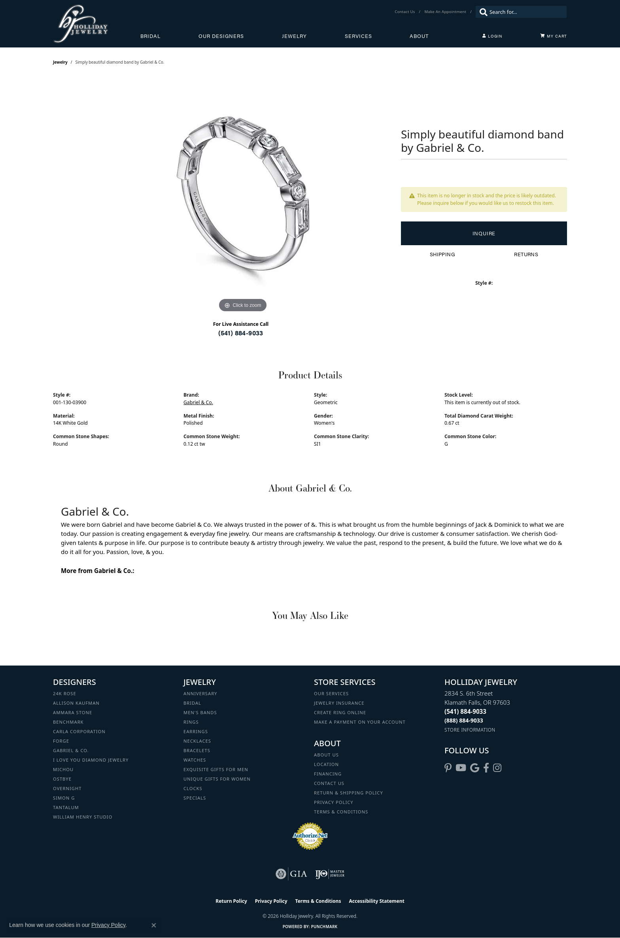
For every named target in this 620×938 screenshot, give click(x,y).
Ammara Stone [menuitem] (72, 712)
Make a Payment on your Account (360, 722)
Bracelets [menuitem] (196, 750)
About (419, 36)
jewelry (60, 62)
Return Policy (231, 901)
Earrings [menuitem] (195, 731)
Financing (328, 774)
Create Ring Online (340, 712)
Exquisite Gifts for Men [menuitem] (215, 769)
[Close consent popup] (153, 925)
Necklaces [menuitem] (197, 741)
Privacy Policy (333, 802)
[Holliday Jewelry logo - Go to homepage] (96, 23)
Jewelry (294, 36)
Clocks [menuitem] (192, 788)
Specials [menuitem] (194, 798)
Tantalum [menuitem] (66, 807)
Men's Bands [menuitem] (200, 712)
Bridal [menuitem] (192, 703)
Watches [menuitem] (194, 760)
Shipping (442, 254)
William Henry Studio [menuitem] (82, 817)
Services (358, 36)
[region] (242, 195)
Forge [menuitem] (61, 741)
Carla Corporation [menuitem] (79, 731)
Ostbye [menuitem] (62, 779)
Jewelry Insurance (339, 703)
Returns (526, 254)
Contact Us (329, 783)
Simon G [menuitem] (64, 798)
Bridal (150, 36)
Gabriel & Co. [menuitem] (71, 750)
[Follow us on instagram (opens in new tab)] (497, 768)
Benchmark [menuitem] (68, 722)
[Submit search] (482, 12)
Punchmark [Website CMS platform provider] (324, 926)
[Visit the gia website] (291, 874)
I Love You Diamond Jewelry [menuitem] (91, 760)
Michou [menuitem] (63, 769)
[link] (405, 12)
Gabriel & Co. (198, 402)
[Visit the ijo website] (330, 874)
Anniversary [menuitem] (200, 693)
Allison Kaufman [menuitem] (76, 703)
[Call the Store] (465, 711)
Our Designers (221, 36)
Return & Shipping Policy (348, 793)
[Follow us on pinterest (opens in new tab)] (448, 768)
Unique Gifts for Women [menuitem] (217, 779)
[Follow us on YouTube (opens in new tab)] (461, 768)
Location (326, 764)
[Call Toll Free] (463, 720)
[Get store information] (469, 729)
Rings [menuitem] (191, 722)
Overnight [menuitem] (67, 788)
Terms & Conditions (341, 812)
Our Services (331, 693)
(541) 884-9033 (240, 332)
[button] (492, 36)
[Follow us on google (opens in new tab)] (474, 768)
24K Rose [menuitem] (64, 693)
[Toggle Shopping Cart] (553, 36)
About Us (326, 755)
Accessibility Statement (376, 901)
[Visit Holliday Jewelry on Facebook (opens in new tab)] (486, 768)
